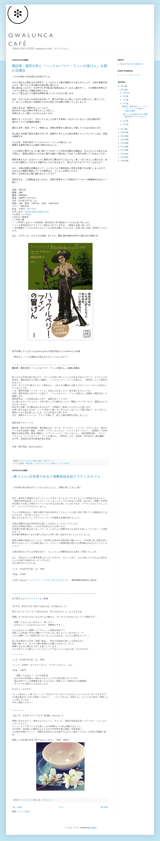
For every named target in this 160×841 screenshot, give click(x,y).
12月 (125, 93)
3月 (124, 103)
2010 (123, 154)
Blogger (93, 828)
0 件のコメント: (49, 461)
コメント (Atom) (23, 811)
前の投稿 (104, 807)
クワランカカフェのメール (55, 580)
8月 (124, 96)
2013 (123, 143)
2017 (123, 129)
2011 (123, 150)
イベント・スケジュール (130, 75)
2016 (123, 132)
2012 (123, 147)
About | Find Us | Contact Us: (131, 64)
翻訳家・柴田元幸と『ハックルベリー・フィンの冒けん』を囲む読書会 (135, 108)
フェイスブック (32, 598)
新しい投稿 (17, 807)
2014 (123, 139)
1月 (124, 124)
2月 (124, 121)
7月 (124, 100)
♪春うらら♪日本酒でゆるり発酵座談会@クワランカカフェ (56, 476)
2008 (123, 161)
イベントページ (33, 580)
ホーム (61, 807)
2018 (123, 90)
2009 (123, 157)
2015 (123, 136)
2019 (123, 86)
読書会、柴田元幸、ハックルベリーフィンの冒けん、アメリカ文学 (44, 463)
